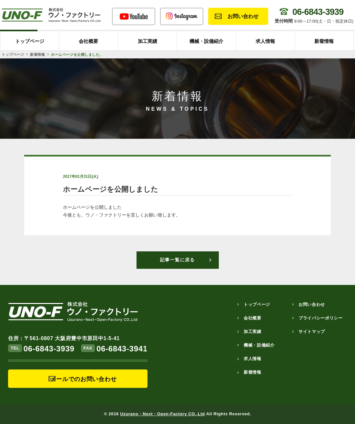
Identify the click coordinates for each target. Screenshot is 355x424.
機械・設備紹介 (206, 41)
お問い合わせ (243, 16)
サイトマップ (312, 331)
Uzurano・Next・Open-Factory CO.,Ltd (162, 413)
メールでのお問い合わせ (83, 379)
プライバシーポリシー (321, 318)
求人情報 (265, 41)
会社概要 (88, 41)
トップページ (29, 41)
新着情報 (324, 41)
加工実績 (147, 41)
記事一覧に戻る (177, 259)
